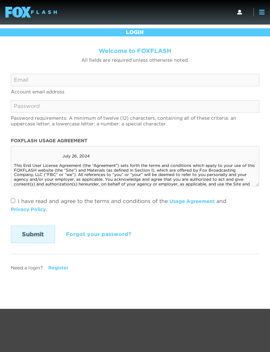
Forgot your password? (98, 234)
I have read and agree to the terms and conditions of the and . (121, 205)
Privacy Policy (30, 209)
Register (58, 267)
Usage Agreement (194, 201)
